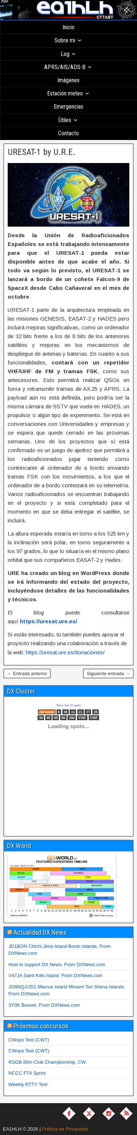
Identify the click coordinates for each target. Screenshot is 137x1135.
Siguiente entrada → (108, 673)
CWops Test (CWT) (28, 1040)
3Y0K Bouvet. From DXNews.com (44, 1005)
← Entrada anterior (27, 673)
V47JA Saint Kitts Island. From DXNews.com (55, 975)
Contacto (68, 133)
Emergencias (68, 106)
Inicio (68, 27)
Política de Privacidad (65, 1129)
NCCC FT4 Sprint (27, 1073)
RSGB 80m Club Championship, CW (47, 1062)
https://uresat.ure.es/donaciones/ (65, 652)
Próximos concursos (41, 1026)
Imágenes (68, 80)
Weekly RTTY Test (27, 1084)
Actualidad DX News (40, 932)
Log (65, 53)
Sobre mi (64, 40)
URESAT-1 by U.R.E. (41, 152)
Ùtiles (64, 120)
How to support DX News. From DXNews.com (56, 964)
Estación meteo (65, 93)
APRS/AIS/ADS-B (64, 67)
